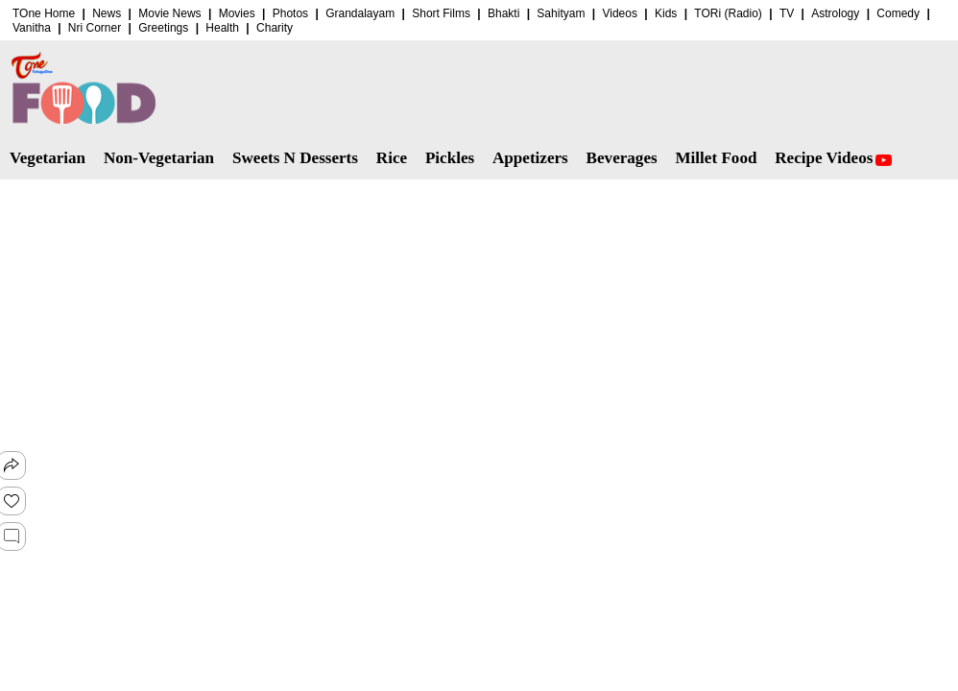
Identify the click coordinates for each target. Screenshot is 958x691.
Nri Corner (94, 28)
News (106, 13)
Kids (666, 13)
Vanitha (31, 28)
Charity (274, 28)
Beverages (622, 158)
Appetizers (530, 158)
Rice (391, 158)
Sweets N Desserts (295, 158)
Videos (619, 13)
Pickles (449, 158)
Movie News (169, 13)
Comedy (898, 13)
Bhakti (503, 13)
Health (222, 28)
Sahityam (561, 13)
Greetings (163, 28)
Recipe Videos (833, 158)
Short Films (441, 13)
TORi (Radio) (727, 13)
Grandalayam (360, 13)
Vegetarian (47, 158)
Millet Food (715, 158)
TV (786, 13)
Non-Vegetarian (159, 158)
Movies (237, 13)
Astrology (835, 13)
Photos (290, 13)
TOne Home (43, 13)
